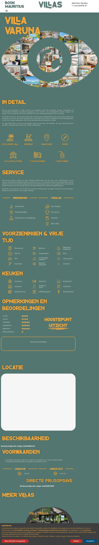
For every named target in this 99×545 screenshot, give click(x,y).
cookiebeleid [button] (87, 530)
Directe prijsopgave (49, 480)
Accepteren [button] (90, 541)
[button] (6, 11)
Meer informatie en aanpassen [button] (15, 541)
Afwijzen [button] (76, 541)
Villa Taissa (38, 513)
